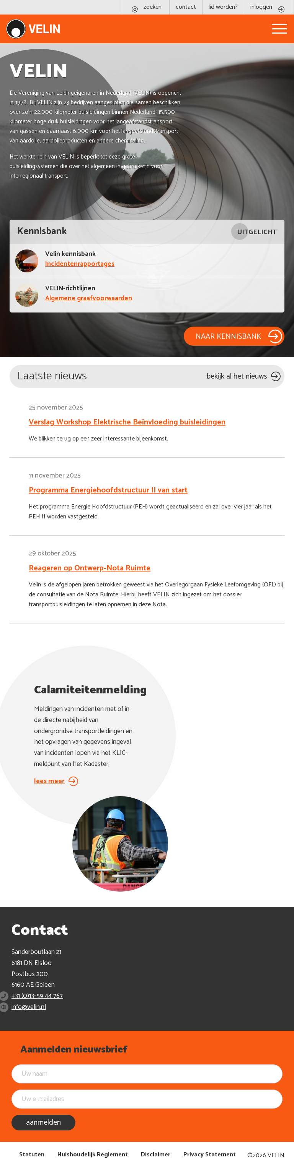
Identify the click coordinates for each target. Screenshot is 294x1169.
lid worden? (223, 7)
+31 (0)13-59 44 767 (37, 996)
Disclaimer (155, 1155)
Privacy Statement (209, 1155)
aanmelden (43, 1122)
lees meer (49, 781)
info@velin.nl (28, 1007)
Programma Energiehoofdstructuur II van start (108, 490)
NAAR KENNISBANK (228, 336)
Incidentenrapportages (79, 264)
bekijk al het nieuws (237, 376)
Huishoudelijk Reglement (92, 1155)
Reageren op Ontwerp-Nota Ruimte (89, 568)
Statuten (31, 1155)
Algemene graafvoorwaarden (88, 299)
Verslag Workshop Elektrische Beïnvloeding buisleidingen (127, 422)
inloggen (261, 7)
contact (186, 7)
